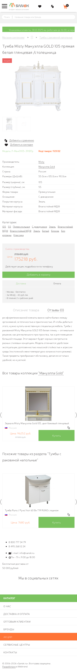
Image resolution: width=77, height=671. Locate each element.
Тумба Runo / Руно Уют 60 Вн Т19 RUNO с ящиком (32, 510)
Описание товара (26, 310)
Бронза (55, 230)
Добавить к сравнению (21, 140)
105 (4, 226)
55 (9, 226)
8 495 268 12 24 (17, 546)
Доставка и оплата (16, 613)
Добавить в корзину (38, 274)
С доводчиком (39, 226)
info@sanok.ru (26, 552)
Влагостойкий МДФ (20, 230)
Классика (18, 235)
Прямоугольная (21, 226)
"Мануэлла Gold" (51, 373)
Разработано (9, 666)
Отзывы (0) (55, 310)
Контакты (10, 652)
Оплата (57, 283)
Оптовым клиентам (17, 621)
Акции (7, 637)
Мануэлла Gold (46, 166)
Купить (56, 435)
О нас (7, 606)
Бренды (8, 629)
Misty (41, 161)
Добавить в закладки (21, 144)
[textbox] (41, 17)
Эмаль (52, 226)
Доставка (21, 283)
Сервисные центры (16, 644)
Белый (45, 230)
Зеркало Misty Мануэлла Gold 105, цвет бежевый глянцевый (37, 423)
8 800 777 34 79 (17, 542)
